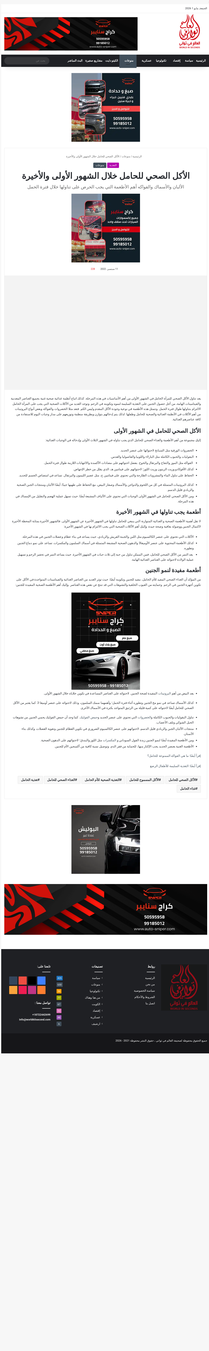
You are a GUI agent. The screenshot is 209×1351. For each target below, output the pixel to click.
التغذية (112, 165)
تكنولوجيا (160, 60)
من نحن (149, 984)
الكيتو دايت (110, 60)
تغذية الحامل (28, 780)
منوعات (127, 60)
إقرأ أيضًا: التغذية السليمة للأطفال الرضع (174, 766)
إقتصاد (175, 60)
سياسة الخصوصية (143, 990)
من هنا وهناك (91, 997)
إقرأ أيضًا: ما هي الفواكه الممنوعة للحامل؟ (173, 756)
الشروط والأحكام (143, 997)
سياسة (188, 60)
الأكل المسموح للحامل (143, 780)
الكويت (95, 1004)
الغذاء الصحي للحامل (60, 780)
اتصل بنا (149, 1003)
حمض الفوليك (88, 717)
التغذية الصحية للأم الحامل (101, 780)
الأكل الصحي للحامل (181, 780)
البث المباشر (73, 60)
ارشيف (94, 1023)
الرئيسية (200, 60)
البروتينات (163, 693)
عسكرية (145, 60)
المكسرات (108, 740)
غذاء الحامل (187, 789)
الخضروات (143, 717)
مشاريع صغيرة (92, 60)
